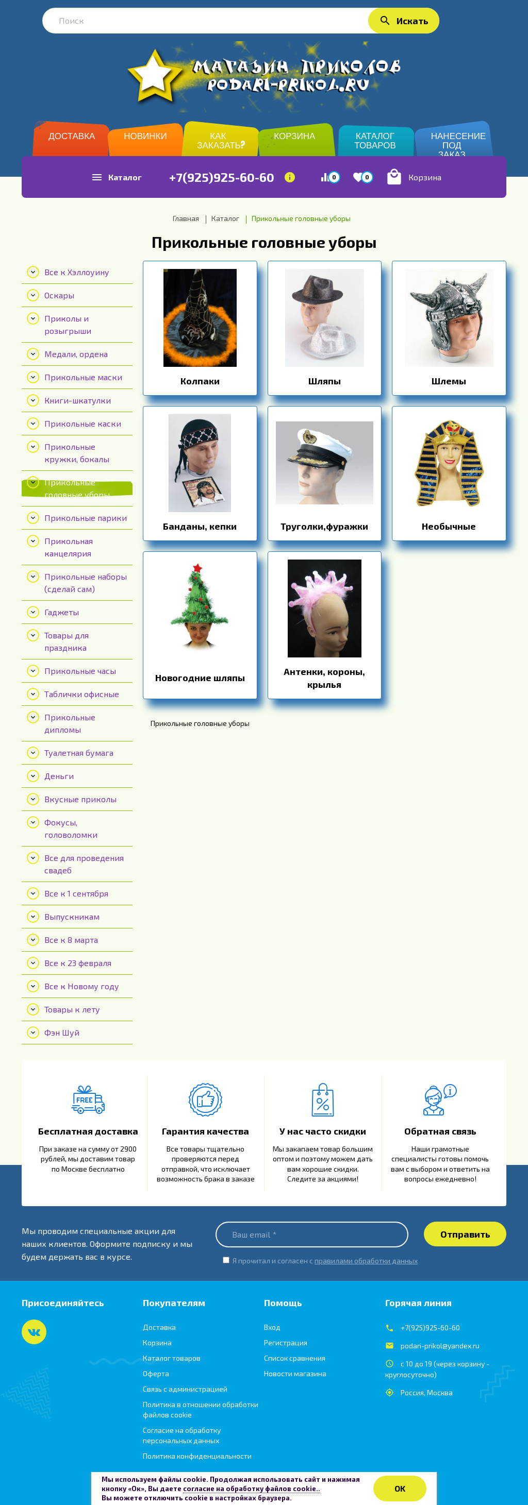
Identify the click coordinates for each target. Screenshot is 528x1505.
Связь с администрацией (185, 1388)
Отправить (465, 1234)
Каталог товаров (172, 1358)
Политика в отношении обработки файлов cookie (200, 1409)
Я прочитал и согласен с (325, 1260)
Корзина (157, 1342)
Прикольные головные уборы (264, 241)
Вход (272, 1327)
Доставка (159, 1327)
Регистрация (285, 1342)
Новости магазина (295, 1373)
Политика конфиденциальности (197, 1455)
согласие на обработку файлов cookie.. (251, 1488)
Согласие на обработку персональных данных (182, 1435)
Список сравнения (294, 1358)
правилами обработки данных (366, 1260)
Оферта (156, 1373)
